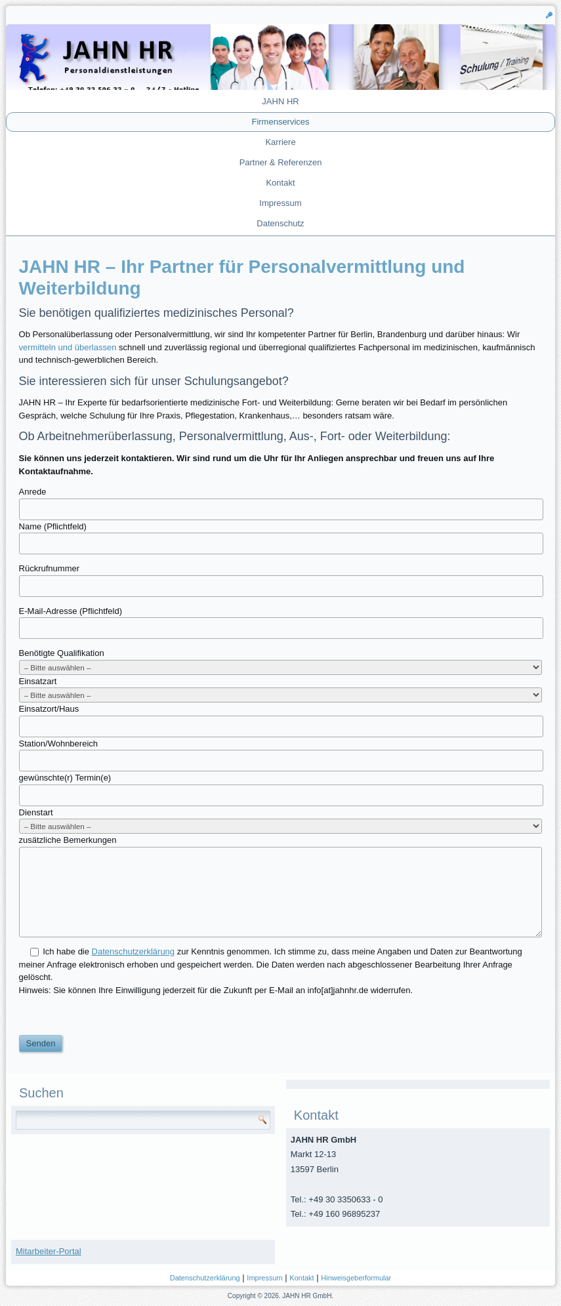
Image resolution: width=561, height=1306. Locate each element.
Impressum (280, 203)
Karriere (280, 142)
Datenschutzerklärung (205, 1278)
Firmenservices (280, 122)
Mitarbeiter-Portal (48, 1251)
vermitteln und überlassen (68, 347)
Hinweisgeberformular (356, 1278)
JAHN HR (280, 101)
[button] (549, 14)
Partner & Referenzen (280, 162)
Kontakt (280, 183)
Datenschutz (280, 223)
